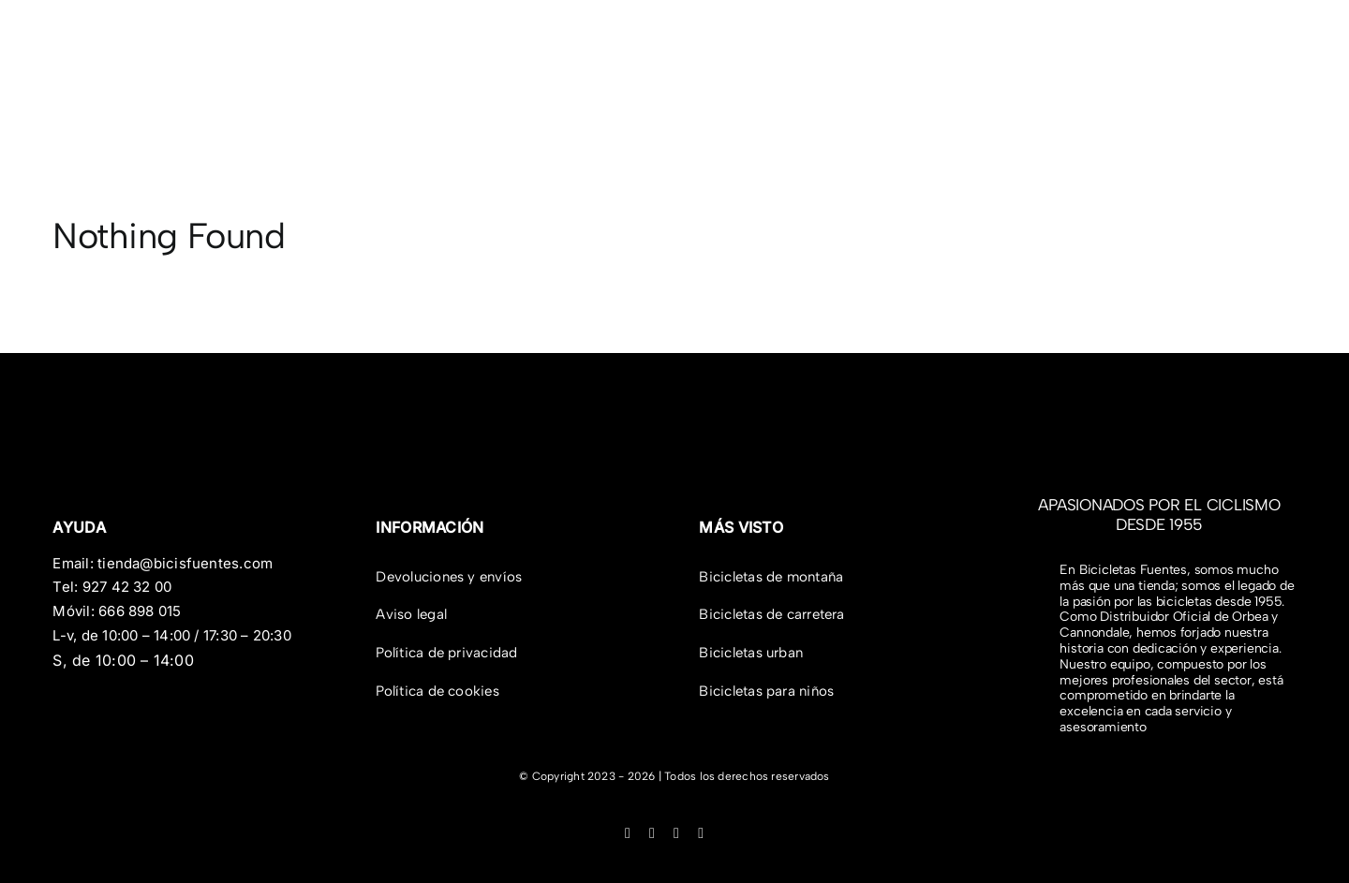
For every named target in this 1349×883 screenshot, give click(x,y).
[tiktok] (676, 833)
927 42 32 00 (127, 587)
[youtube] (701, 833)
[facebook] (627, 833)
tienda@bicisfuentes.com (185, 563)
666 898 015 (139, 611)
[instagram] (652, 833)
